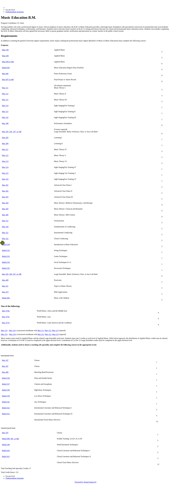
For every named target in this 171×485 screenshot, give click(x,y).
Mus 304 (5, 203)
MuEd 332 (6, 250)
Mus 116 (5, 117)
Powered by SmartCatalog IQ (85, 482)
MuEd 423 (6, 414)
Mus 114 (5, 106)
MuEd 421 (6, 456)
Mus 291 (5, 185)
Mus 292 (5, 191)
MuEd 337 (6, 384)
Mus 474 (5, 292)
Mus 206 (5, 143)
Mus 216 (5, 179)
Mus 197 (5, 360)
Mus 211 (5, 149)
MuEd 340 (6, 445)
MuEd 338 (6, 390)
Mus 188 (5, 123)
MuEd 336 (6, 378)
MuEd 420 (6, 451)
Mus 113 (5, 100)
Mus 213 (5, 161)
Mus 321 (5, 233)
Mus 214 (5, 167)
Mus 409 (5, 280)
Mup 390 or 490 (8, 62)
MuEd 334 (6, 262)
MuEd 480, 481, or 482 (10, 439)
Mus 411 (5, 286)
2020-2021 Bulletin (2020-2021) (17, 8)
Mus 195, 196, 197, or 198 (11, 132)
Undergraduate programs (14, 12)
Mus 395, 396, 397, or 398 (11, 274)
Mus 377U (6, 323)
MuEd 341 (6, 402)
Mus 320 (5, 227)
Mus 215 (5, 173)
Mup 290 (5, 56)
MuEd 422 (6, 408)
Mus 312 (5, 221)
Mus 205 (5, 138)
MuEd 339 (6, 396)
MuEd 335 (6, 268)
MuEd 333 (6, 256)
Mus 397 (5, 366)
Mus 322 (5, 239)
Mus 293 (5, 197)
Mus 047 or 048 (8, 80)
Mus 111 (5, 88)
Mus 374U (6, 311)
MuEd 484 (6, 298)
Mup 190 (5, 50)
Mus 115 (5, 112)
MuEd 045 (6, 68)
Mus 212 (5, 155)
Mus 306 (5, 215)
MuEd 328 (6, 244)
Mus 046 (5, 74)
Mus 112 (5, 94)
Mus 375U (6, 317)
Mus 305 (5, 209)
